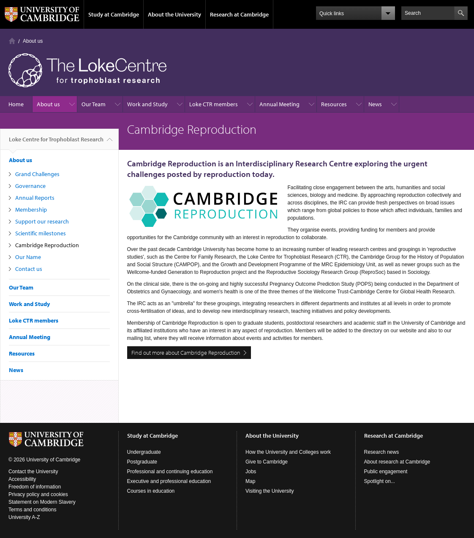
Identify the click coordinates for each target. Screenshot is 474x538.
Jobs (250, 472)
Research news (381, 452)
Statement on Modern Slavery (42, 502)
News (375, 104)
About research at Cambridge (397, 462)
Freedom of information (34, 487)
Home (12, 40)
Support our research (42, 221)
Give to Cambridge (266, 462)
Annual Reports (34, 197)
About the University (174, 14)
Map (250, 481)
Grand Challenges (37, 174)
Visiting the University (269, 491)
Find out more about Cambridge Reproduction (185, 352)
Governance (30, 186)
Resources (334, 104)
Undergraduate (144, 452)
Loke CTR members (213, 104)
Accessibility (22, 479)
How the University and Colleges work (288, 452)
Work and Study (147, 104)
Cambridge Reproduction (47, 245)
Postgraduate (142, 462)
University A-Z (24, 517)
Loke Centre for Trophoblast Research (56, 142)
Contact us (28, 269)
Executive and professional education (169, 481)
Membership (31, 209)
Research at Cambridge (239, 14)
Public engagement (386, 472)
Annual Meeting (279, 104)
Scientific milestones (40, 233)
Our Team (94, 104)
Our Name (28, 257)
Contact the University (33, 472)
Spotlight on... (379, 481)
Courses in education (151, 491)
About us (33, 41)
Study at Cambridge (113, 14)
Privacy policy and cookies (38, 494)
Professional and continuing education (170, 472)
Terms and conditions (32, 510)
